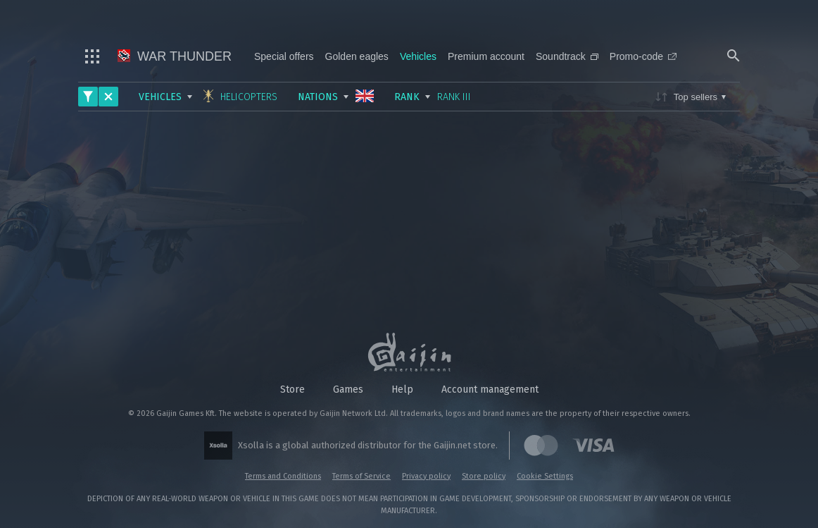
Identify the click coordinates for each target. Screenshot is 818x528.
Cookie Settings (545, 476)
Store (292, 389)
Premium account (486, 56)
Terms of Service (361, 476)
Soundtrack (567, 56)
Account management (490, 389)
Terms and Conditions (283, 476)
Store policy (483, 476)
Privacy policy (426, 476)
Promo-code (643, 56)
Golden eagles (357, 56)
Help (402, 389)
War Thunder (175, 56)
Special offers (284, 56)
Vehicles (418, 56)
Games (348, 389)
